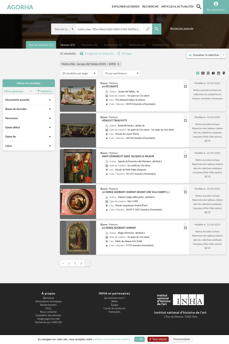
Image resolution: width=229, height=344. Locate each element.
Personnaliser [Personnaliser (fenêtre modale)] (181, 339)
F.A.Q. (48, 308)
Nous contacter (48, 312)
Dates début (28, 127)
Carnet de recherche (114, 308)
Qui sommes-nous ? (114, 298)
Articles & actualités (178, 6)
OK (139, 339)
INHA (114, 301)
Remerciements (48, 305)
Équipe (114, 305)
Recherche (151, 6)
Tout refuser (158, 339)
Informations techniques (48, 301)
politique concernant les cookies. (112, 339)
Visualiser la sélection (204, 55)
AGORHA (20, 6)
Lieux (28, 146)
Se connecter (216, 9)
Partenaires (114, 312)
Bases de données (28, 109)
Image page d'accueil (48, 319)
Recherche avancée (181, 28)
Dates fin (28, 137)
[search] (199, 6)
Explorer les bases (126, 6)
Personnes (28, 118)
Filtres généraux (18, 91)
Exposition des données (48, 315)
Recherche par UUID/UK (48, 322)
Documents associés (28, 100)
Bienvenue (48, 298)
